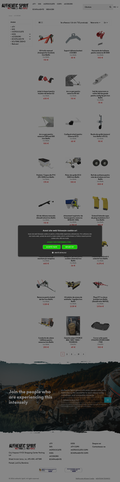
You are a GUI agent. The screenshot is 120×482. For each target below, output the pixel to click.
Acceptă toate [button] (51, 247)
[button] (60, 242)
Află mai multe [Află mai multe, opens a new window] (64, 238)
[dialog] (60, 241)
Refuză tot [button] (69, 247)
